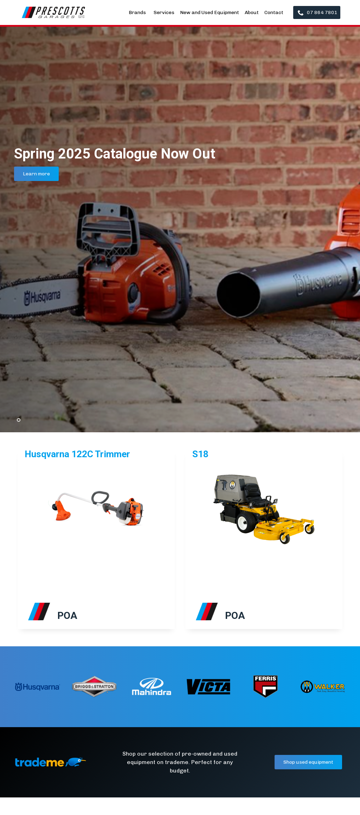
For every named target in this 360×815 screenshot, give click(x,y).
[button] (14, 545)
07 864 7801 (318, 12)
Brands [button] (138, 12)
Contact (273, 12)
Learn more (36, 174)
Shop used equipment (308, 762)
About (252, 12)
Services (164, 12)
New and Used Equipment (209, 12)
